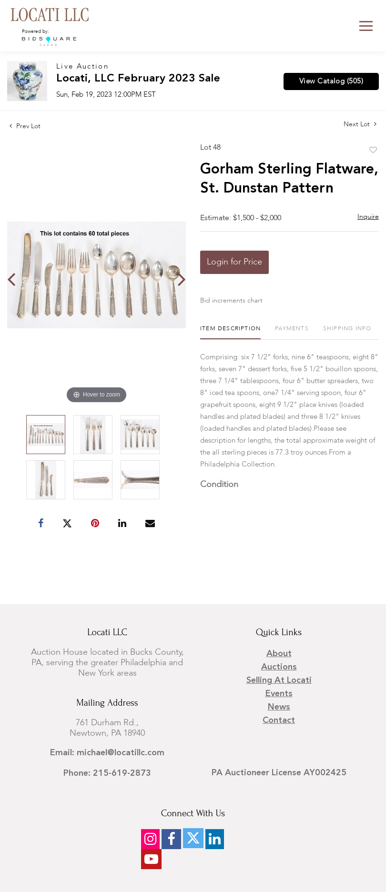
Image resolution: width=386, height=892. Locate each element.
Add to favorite (373, 150)
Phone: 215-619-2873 (107, 773)
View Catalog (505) (331, 81)
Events (279, 693)
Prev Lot (25, 126)
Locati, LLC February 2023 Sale (138, 78)
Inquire (368, 216)
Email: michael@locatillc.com (107, 753)
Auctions (279, 667)
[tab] (230, 332)
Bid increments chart (231, 300)
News (279, 707)
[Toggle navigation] (366, 26)
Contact (279, 720)
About (279, 653)
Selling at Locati (279, 680)
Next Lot (360, 124)
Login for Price (234, 262)
